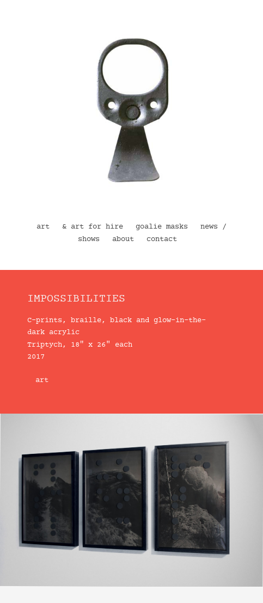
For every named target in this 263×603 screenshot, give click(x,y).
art (43, 227)
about (123, 239)
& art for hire (92, 227)
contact (161, 239)
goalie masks (162, 227)
